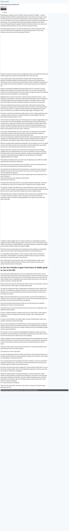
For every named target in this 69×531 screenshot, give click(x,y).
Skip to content (5, 1)
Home (5, 12)
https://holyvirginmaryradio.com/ (10, 4)
